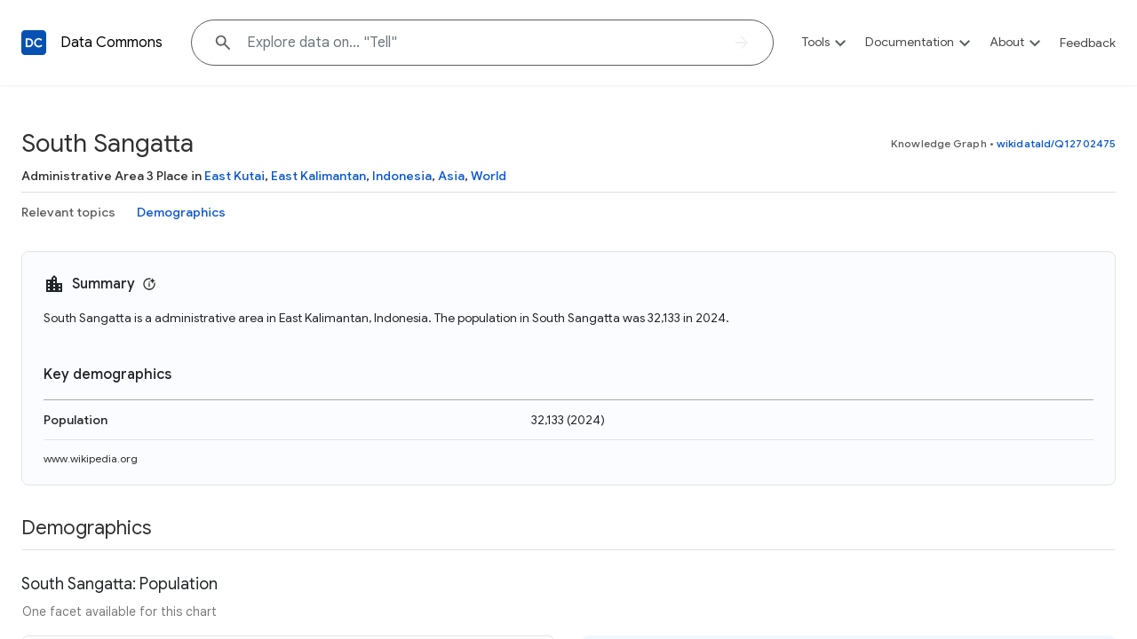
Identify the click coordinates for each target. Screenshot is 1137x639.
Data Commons (111, 42)
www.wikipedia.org (91, 458)
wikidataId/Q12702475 (1056, 143)
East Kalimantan (318, 176)
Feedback (1088, 43)
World (488, 176)
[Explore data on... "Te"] (482, 42)
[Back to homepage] (33, 42)
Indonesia (402, 176)
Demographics (181, 212)
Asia (451, 176)
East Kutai (234, 176)
